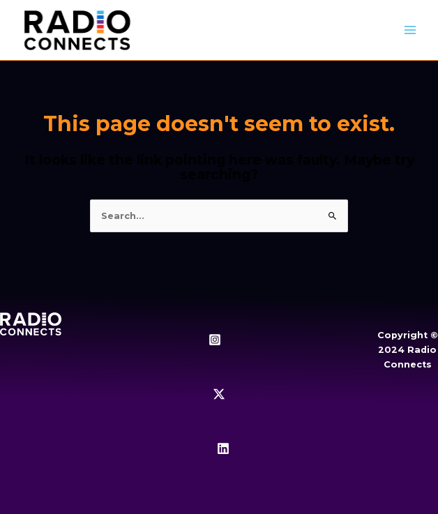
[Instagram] (215, 339)
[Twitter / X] (219, 394)
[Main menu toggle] (410, 30)
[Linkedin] (223, 448)
